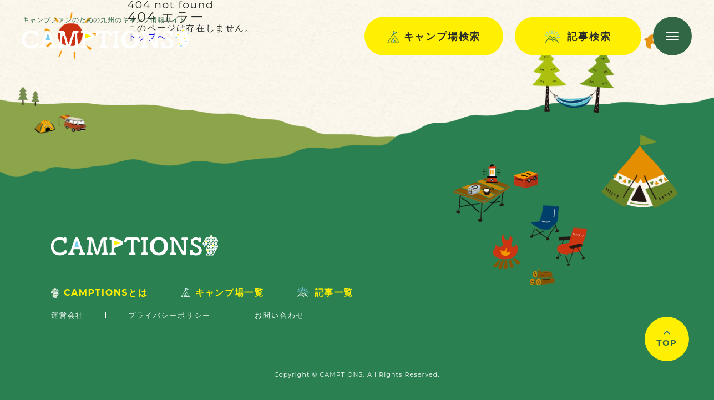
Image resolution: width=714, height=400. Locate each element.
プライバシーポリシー (169, 315)
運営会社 (67, 315)
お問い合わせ (279, 315)
